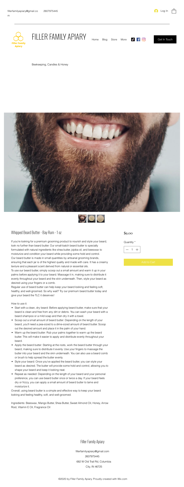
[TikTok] (133, 39)
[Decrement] (126, 249)
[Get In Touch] (165, 39)
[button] (174, 11)
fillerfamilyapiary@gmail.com (92, 451)
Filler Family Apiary (92, 441)
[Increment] (137, 249)
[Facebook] (138, 39)
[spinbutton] (132, 249)
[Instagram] (144, 39)
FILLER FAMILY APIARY (59, 36)
